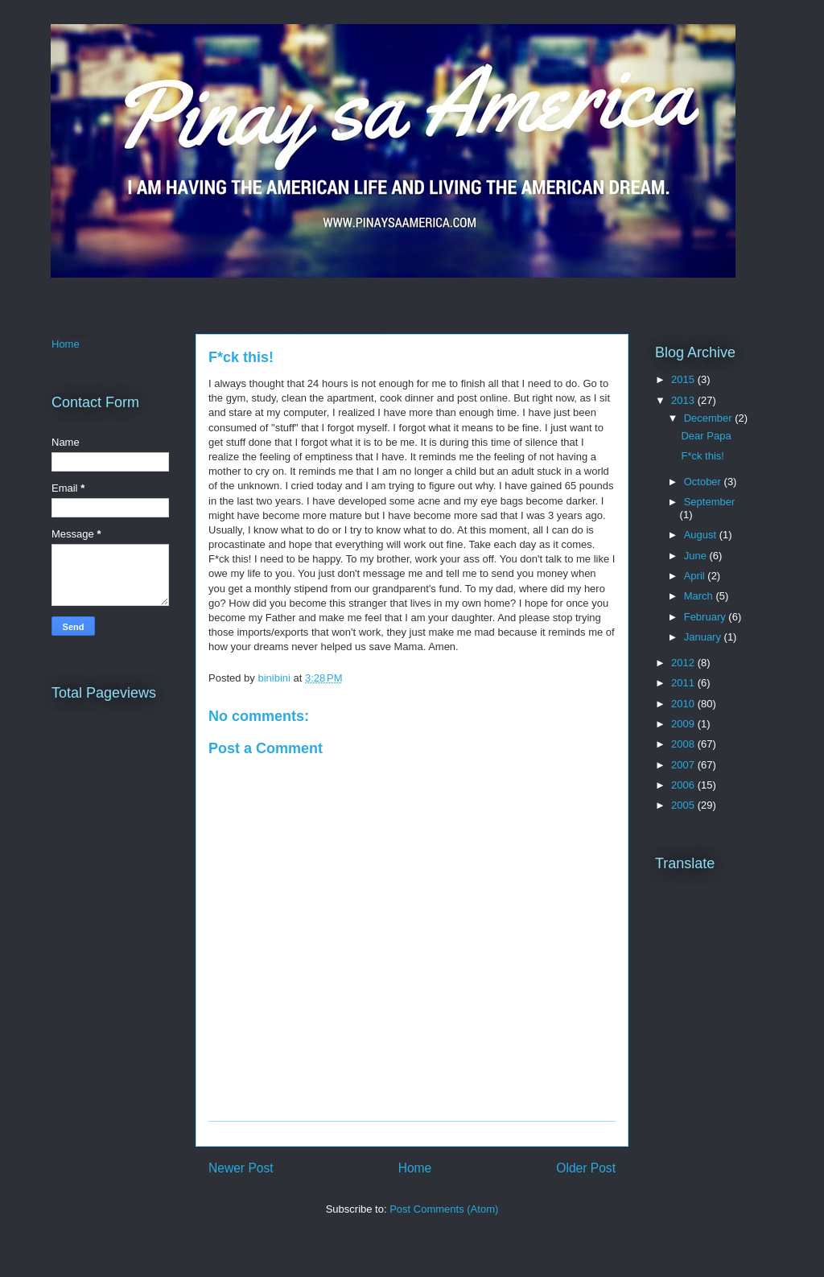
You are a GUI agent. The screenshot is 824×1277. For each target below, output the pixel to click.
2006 (684, 785)
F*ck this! (702, 456)
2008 (684, 744)
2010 (684, 704)
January (704, 637)
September (709, 502)
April (696, 576)
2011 (684, 683)
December (709, 418)
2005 (684, 805)
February (706, 617)
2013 (684, 400)
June (697, 556)
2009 (684, 724)
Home (415, 1168)
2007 (684, 765)
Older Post (586, 1168)
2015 (684, 379)
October (704, 482)
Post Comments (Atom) (443, 1209)
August (701, 535)
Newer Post (241, 1168)
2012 (684, 663)
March (700, 596)
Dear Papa (706, 436)
